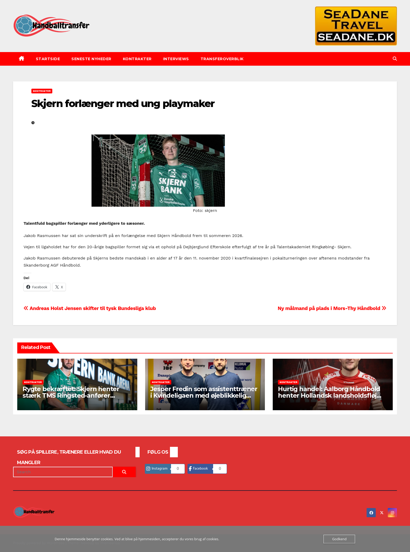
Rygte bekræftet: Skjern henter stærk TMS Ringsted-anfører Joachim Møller (70, 395)
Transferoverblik (222, 59)
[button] (395, 58)
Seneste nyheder (91, 59)
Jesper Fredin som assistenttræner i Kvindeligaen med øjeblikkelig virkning (203, 395)
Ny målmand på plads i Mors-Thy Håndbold (332, 308)
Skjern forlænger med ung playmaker (122, 103)
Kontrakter (137, 59)
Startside (48, 59)
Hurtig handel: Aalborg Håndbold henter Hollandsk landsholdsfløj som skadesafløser (329, 395)
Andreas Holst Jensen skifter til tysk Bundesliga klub (90, 308)
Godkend (339, 539)
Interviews (176, 59)
